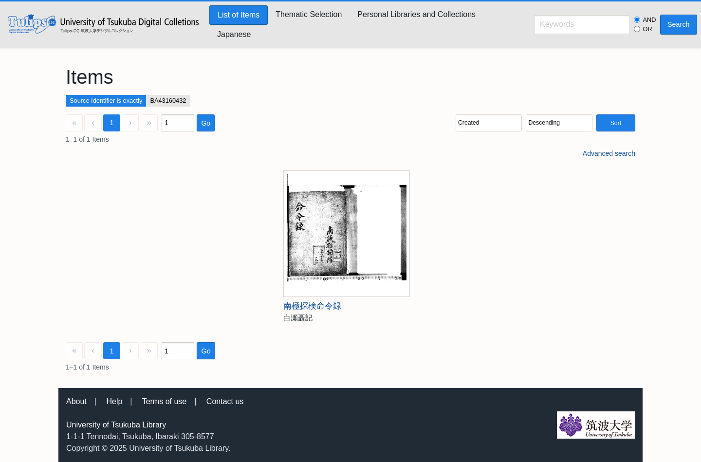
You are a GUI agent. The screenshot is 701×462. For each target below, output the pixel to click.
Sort (615, 123)
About (76, 401)
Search (678, 24)
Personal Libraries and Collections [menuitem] (416, 14)
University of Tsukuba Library (116, 425)
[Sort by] (489, 122)
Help (114, 401)
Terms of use (164, 401)
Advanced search (609, 153)
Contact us (224, 401)
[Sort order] (559, 122)
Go (205, 123)
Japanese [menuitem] (234, 34)
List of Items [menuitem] (238, 15)
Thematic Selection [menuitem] (309, 14)
